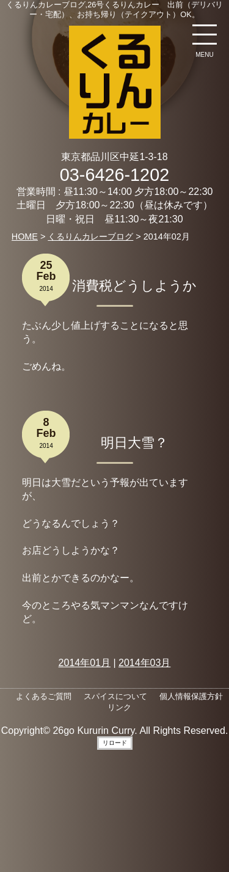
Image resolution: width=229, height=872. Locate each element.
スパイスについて (115, 696)
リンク (119, 707)
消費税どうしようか (134, 285)
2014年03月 (144, 663)
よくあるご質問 (43, 696)
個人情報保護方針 (191, 696)
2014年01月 (85, 663)
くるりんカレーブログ (90, 236)
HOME (25, 236)
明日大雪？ (134, 442)
